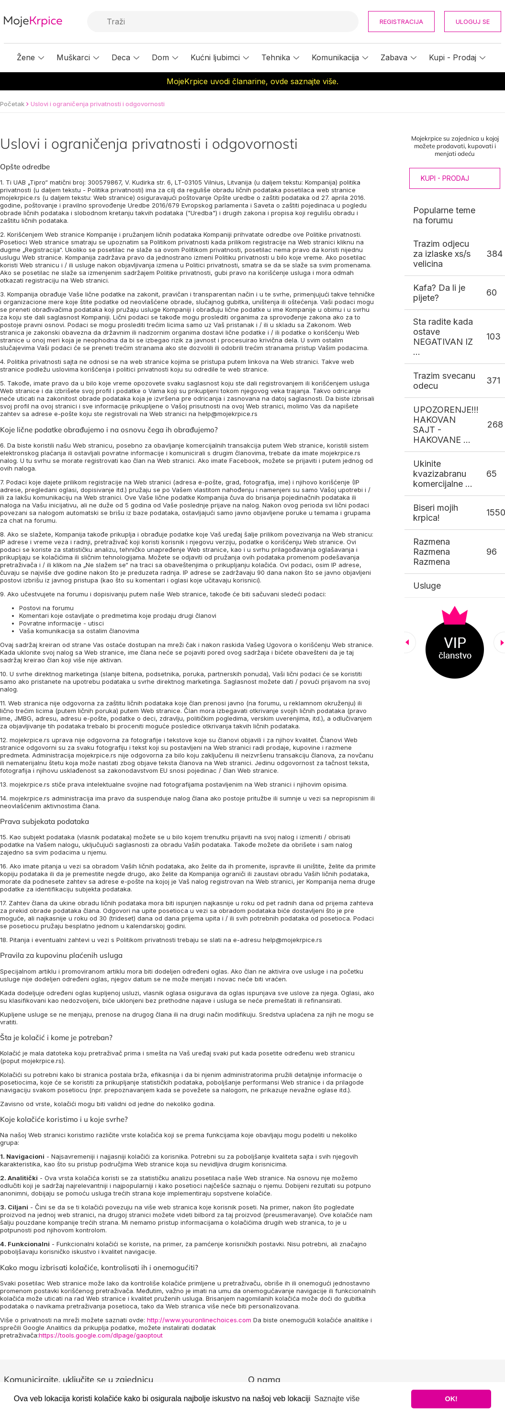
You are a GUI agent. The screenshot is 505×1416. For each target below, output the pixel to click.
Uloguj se (473, 21)
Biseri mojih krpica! (435, 513)
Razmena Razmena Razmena (431, 552)
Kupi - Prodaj (452, 57)
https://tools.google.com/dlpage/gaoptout (101, 1335)
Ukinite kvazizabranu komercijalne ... (442, 474)
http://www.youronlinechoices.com (199, 1320)
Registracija (401, 21)
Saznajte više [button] (336, 1398)
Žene (26, 57)
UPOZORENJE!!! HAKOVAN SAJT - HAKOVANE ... (446, 425)
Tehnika (275, 57)
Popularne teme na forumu (444, 215)
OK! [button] (451, 1399)
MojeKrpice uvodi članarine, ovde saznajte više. (252, 81)
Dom (160, 57)
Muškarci (73, 57)
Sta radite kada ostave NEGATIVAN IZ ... (443, 337)
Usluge (427, 586)
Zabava (394, 57)
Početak (12, 104)
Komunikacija (335, 57)
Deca (121, 57)
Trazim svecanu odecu (444, 381)
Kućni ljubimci (215, 57)
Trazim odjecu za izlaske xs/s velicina (442, 254)
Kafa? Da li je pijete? (439, 293)
